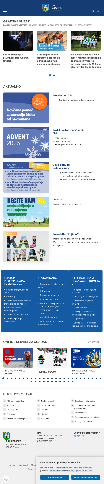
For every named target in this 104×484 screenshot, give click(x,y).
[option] (18, 47)
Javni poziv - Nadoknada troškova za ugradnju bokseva (85, 324)
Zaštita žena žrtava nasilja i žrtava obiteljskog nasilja (17, 302)
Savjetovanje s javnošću (85, 401)
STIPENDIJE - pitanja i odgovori (49, 311)
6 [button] (23, 378)
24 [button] (96, 378)
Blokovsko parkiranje (49, 299)
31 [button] (52, 381)
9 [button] (35, 378)
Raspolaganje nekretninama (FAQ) (51, 285)
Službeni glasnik (47, 401)
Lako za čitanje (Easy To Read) (16, 291)
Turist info (45, 419)
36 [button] (72, 381)
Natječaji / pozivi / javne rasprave (84, 291)
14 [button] (56, 378)
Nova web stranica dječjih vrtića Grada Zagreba (50, 323)
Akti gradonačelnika (15, 401)
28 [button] (39, 381)
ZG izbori (10, 405)
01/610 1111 (79, 436)
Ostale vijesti (85, 25)
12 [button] (48, 378)
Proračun (11, 414)
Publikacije (11, 296)
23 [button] (92, 378)
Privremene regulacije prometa (82, 302)
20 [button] (80, 378)
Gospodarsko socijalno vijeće (87, 417)
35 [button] (68, 381)
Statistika (44, 410)
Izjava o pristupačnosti (18, 465)
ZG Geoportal (12, 410)
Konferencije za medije (15, 25)
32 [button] (56, 381)
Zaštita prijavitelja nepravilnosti (13, 320)
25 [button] (100, 378)
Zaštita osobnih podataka (17, 314)
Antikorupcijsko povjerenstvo (19, 419)
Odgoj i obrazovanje (49, 317)
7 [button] (27, 378)
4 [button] (15, 378)
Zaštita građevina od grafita (86, 296)
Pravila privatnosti (57, 471)
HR (99, 11)
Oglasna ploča (80, 319)
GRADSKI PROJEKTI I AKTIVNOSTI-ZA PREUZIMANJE (52, 25)
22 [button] (88, 378)
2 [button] (54, 75)
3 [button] (11, 378)
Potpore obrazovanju (49, 295)
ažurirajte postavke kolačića (79, 471)
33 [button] (60, 381)
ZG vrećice (45, 291)
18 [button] (72, 378)
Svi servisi (93, 342)
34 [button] (64, 381)
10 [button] (39, 378)
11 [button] (44, 378)
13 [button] (52, 378)
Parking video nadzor (83, 421)
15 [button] (60, 378)
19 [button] (76, 378)
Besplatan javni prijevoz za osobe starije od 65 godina (51, 305)
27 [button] (35, 381)
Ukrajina (44, 414)
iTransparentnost (48, 405)
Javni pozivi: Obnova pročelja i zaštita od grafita (83, 313)
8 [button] (31, 378)
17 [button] (68, 378)
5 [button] (19, 378)
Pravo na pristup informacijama (12, 309)
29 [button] (44, 381)
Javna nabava (80, 308)
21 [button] (84, 378)
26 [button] (31, 381)
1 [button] (50, 75)
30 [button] (48, 381)
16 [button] (64, 378)
